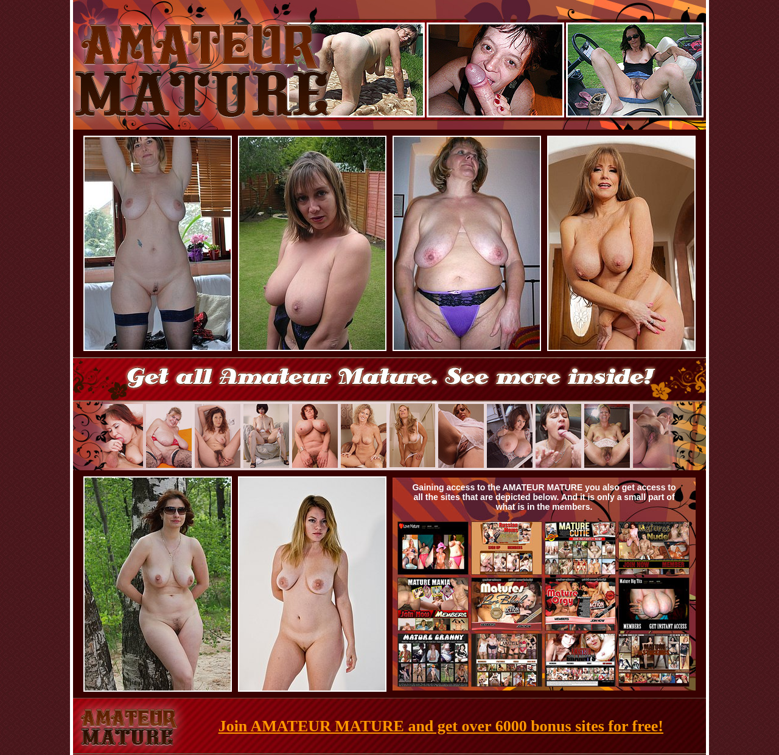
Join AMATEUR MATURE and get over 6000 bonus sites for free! (440, 726)
